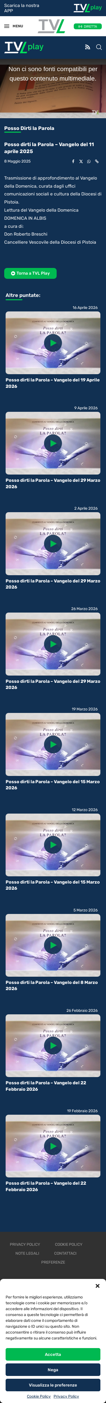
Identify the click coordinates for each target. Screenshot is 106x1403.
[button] (97, 1286)
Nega (53, 1369)
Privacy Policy (66, 1396)
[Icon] (53, 343)
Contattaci (65, 1253)
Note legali (27, 1253)
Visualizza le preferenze (53, 1385)
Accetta (53, 1354)
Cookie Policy (39, 1396)
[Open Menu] (6, 26)
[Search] (99, 47)
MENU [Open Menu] (15, 26)
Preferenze (53, 1262)
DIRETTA (90, 26)
